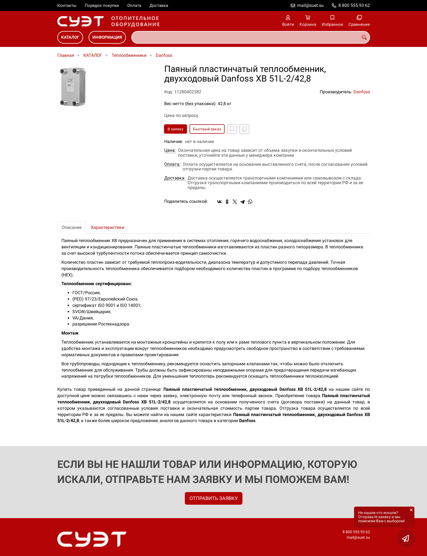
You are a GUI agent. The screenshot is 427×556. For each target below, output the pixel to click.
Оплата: (172, 164)
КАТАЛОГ (70, 37)
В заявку (175, 129)
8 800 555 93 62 (354, 5)
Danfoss (164, 55)
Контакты (67, 5)
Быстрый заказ (207, 129)
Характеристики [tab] (107, 227)
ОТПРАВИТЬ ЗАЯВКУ (214, 498)
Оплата (134, 5)
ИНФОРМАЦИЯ (107, 37)
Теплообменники (129, 55)
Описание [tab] (71, 227)
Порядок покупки (102, 5)
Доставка (158, 5)
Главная (65, 55)
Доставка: (174, 178)
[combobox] (250, 37)
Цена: (170, 150)
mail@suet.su (310, 5)
